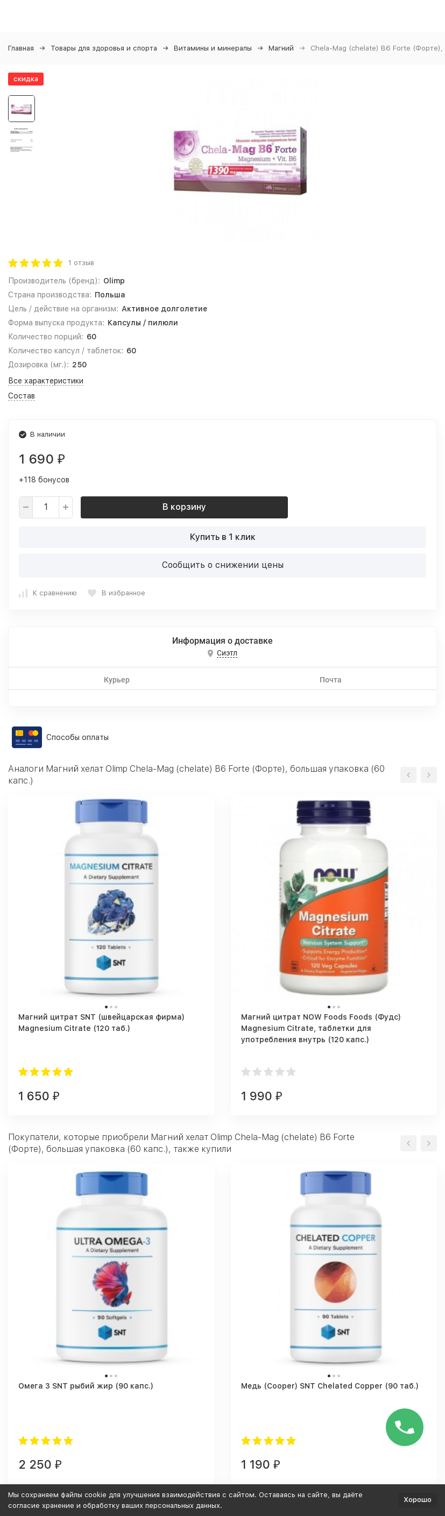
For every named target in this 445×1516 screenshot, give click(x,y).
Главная (21, 48)
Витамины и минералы (213, 48)
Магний (281, 48)
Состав (21, 396)
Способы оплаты (77, 737)
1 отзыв (81, 263)
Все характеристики (45, 380)
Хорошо (418, 1500)
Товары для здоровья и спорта (104, 48)
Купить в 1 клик (223, 537)
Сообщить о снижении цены (223, 565)
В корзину (184, 507)
